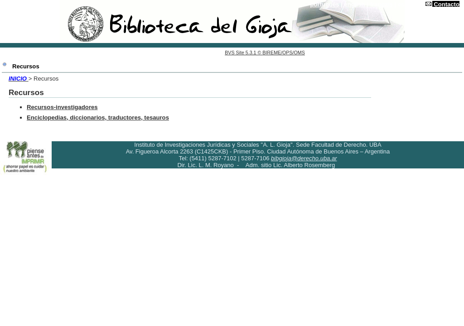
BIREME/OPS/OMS (283, 52)
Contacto (446, 4)
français (381, 4)
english (354, 4)
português (324, 4)
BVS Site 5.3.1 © (243, 52)
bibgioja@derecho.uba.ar (304, 158)
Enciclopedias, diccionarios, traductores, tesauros (98, 117)
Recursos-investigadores (62, 107)
